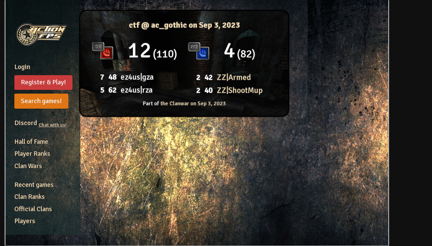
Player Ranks (32, 154)
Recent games (34, 185)
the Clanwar (193, 103)
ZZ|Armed (234, 77)
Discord (40, 123)
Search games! (41, 101)
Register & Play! (43, 82)
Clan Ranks (29, 197)
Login (22, 67)
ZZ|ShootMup (239, 90)
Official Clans (33, 209)
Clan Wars (28, 166)
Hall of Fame (31, 142)
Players (24, 221)
